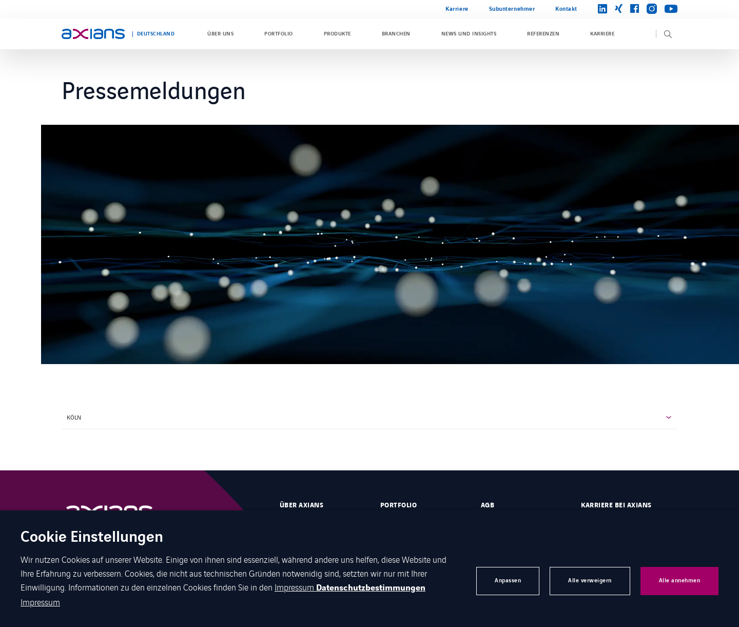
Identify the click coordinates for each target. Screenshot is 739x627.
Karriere (456, 9)
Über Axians (301, 505)
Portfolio (278, 33)
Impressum (295, 587)
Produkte (337, 33)
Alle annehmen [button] (680, 580)
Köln (74, 417)
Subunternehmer (512, 9)
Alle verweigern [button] (590, 580)
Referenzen (543, 33)
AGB (487, 505)
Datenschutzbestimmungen (370, 588)
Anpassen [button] (508, 580)
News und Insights (468, 33)
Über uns (220, 33)
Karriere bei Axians (616, 505)
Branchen (396, 33)
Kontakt (566, 9)
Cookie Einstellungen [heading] (92, 537)
